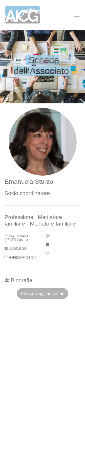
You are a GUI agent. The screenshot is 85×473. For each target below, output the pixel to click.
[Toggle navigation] (76, 15)
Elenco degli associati (42, 293)
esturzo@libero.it (22, 257)
